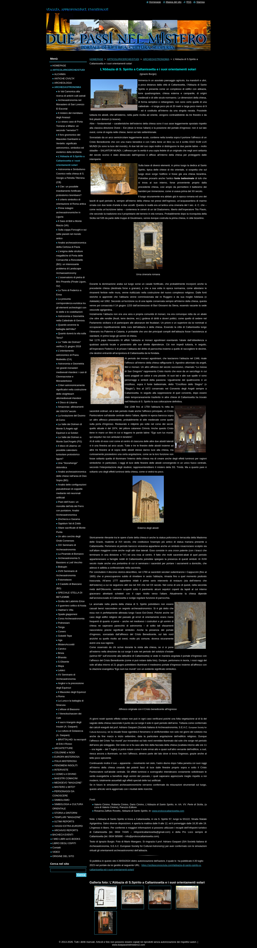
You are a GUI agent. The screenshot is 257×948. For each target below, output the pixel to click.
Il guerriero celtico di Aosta (72, 605)
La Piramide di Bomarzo (71, 553)
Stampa (200, 2)
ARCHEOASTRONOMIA (156, 59)
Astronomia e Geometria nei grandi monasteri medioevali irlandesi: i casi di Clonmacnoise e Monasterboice (71, 372)
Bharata (62, 657)
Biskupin (62, 566)
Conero (62, 631)
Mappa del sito (173, 2)
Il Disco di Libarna (67, 402)
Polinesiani (64, 622)
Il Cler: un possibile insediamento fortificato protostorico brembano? (69, 191)
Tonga (61, 627)
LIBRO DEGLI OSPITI (64, 843)
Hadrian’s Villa (65, 609)
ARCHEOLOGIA (63, 82)
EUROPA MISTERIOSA (67, 756)
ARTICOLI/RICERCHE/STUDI (123, 59)
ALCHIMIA (60, 74)
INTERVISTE (61, 769)
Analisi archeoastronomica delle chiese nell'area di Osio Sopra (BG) (71, 476)
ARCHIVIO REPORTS (66, 830)
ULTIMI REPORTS (64, 821)
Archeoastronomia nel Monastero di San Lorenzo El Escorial (70, 104)
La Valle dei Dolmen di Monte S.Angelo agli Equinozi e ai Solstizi (69, 428)
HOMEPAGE (96, 59)
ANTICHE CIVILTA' (64, 78)
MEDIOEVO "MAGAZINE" (68, 782)
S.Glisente (63, 661)
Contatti (56, 847)
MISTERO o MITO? (64, 787)
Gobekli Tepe (65, 635)
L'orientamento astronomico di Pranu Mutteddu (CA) (67, 355)
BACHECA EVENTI (62, 834)
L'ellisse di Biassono (69, 709)
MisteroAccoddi (66, 644)
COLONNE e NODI (64, 752)
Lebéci (61, 670)
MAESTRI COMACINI (66, 778)
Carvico (62, 648)
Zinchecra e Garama (69, 519)
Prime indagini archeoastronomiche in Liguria (68, 212)
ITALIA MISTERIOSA (65, 761)
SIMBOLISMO (62, 800)
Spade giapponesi (67, 614)
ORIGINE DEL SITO (63, 856)
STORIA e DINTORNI (65, 812)
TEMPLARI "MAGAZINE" (67, 817)
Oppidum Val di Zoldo (69, 523)
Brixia (61, 653)
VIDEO (56, 851)
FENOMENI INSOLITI (66, 765)
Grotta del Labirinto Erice (71, 601)
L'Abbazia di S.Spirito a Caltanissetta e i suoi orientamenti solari (70, 160)
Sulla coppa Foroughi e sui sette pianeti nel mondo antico (71, 234)
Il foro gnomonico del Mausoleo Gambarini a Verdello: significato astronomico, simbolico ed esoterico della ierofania (70, 143)
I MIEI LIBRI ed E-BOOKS (66, 839)
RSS (189, 2)
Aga (60, 640)
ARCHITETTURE (63, 748)
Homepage (155, 2)
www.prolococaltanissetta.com (168, 810)
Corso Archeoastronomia (71, 618)
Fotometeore (65, 579)
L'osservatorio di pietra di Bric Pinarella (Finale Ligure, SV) (71, 281)
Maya (61, 666)
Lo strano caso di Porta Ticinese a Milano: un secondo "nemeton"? (69, 126)
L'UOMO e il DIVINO (65, 774)
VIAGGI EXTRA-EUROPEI (68, 826)
